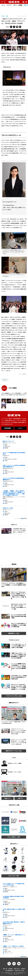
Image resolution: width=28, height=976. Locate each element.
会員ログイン (7, 798)
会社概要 (10, 968)
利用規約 (23, 968)
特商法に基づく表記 (19, 970)
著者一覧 (5, 968)
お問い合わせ (17, 968)
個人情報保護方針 (10, 970)
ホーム (3, 5)
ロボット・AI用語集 (17, 5)
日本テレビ (5, 379)
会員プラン (20, 798)
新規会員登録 (7, 428)
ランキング (8, 5)
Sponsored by (17, 518)
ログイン (20, 428)
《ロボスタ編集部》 (22, 374)
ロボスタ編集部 (13, 388)
